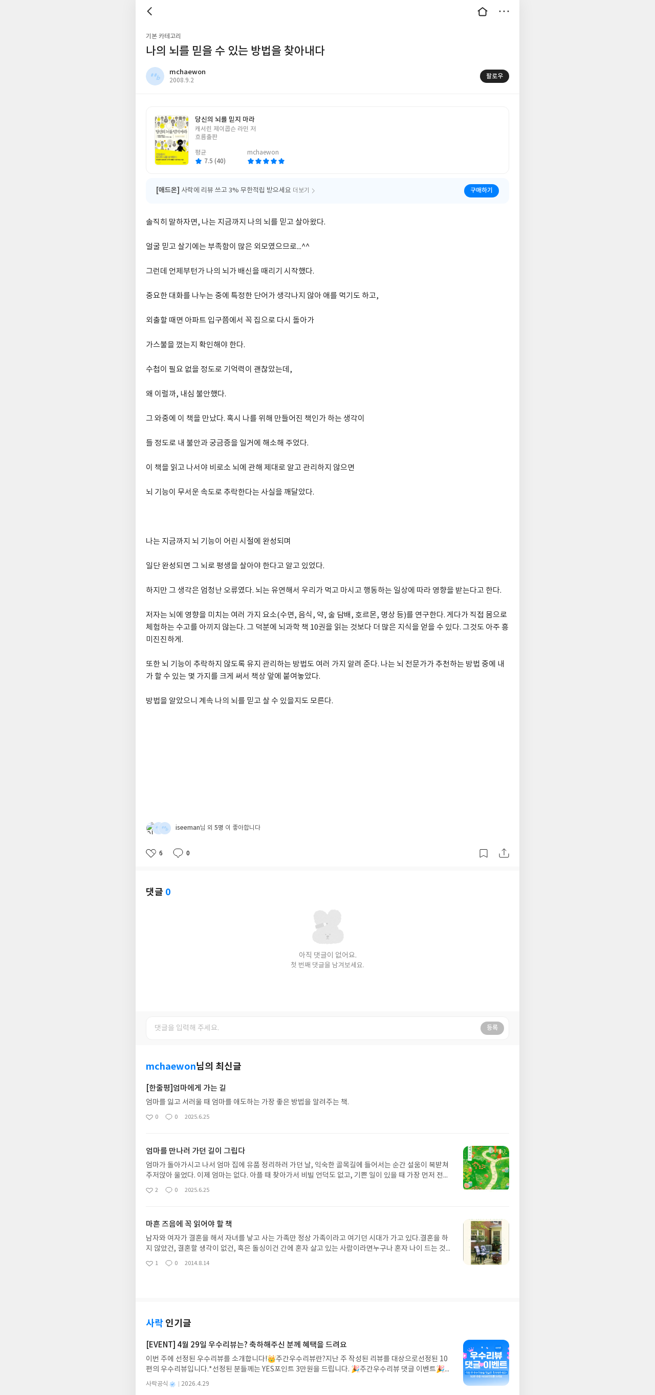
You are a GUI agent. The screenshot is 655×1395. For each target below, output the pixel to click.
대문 (482, 11)
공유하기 (504, 840)
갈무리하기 (483, 840)
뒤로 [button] (151, 11)
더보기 (504, 11)
